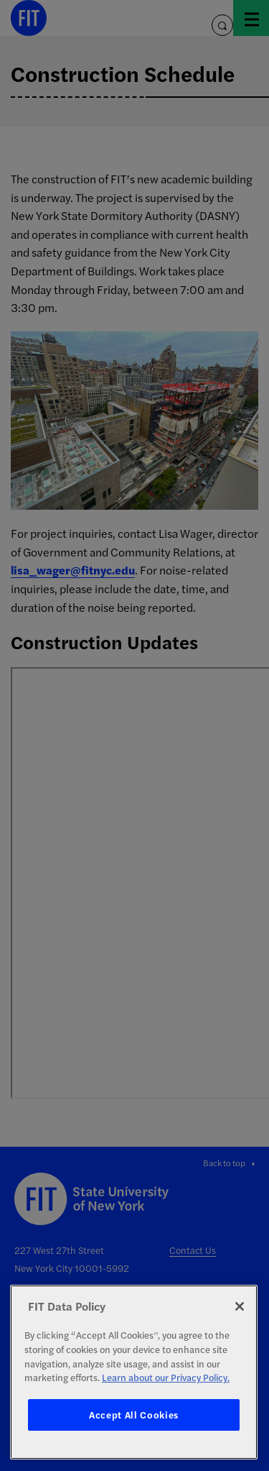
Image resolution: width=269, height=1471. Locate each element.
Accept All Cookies (134, 1414)
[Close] (239, 1306)
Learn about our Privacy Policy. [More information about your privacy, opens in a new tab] (166, 1377)
